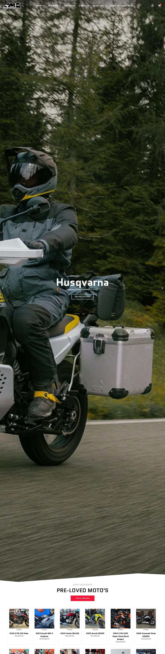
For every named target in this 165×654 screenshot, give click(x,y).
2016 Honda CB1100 (69, 633)
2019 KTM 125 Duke (19, 633)
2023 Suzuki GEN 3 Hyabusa (44, 635)
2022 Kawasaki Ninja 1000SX (146, 635)
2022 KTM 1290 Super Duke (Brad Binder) (121, 636)
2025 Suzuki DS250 (95, 633)
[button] (2, 288)
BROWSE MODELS (82, 296)
